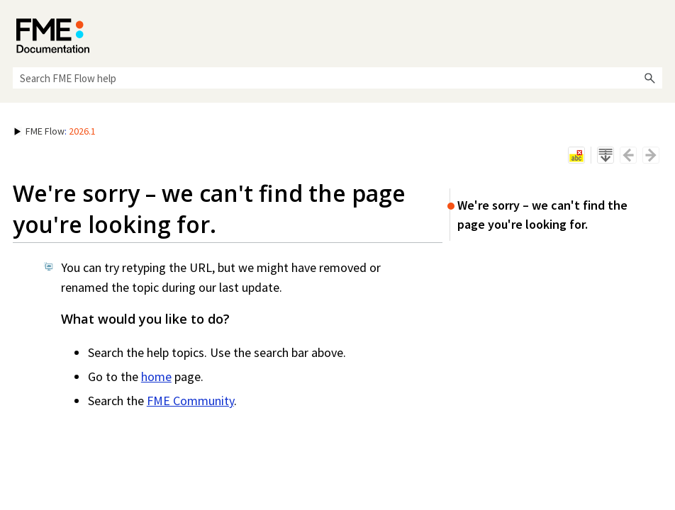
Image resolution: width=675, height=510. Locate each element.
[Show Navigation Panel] (654, 32)
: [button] (55, 131)
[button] (649, 78)
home (156, 376)
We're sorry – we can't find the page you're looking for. (542, 214)
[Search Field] (337, 78)
